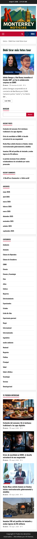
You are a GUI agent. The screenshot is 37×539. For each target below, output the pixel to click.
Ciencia (5, 269)
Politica (5, 357)
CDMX (5, 264)
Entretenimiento (8, 298)
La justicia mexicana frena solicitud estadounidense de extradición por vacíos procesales (16, 161)
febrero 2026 (7, 206)
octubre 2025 (7, 226)
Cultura (5, 289)
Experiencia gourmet (9, 318)
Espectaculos (9, 72)
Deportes (6, 294)
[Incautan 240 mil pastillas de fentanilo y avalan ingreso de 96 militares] (18, 508)
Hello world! (25, 178)
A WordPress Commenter (11, 178)
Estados (5, 308)
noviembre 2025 (8, 221)
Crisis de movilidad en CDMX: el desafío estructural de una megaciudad (17, 456)
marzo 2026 (7, 201)
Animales (6, 249)
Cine (4, 279)
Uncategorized (7, 386)
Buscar (6, 109)
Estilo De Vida (7, 313)
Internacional (7, 328)
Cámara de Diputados (9, 254)
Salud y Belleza (7, 372)
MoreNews (18, 537)
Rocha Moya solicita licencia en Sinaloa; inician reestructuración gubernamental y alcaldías (18, 489)
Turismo (5, 381)
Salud (4, 367)
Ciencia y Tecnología (9, 274)
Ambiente (6, 245)
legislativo (6, 338)
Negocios (6, 352)
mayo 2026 (6, 192)
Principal (18, 72)
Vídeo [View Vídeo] (29, 33)
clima (4, 284)
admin (6, 85)
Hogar (5, 323)
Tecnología (6, 377)
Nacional (5, 347)
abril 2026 (6, 197)
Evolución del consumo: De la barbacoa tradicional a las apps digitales (17, 424)
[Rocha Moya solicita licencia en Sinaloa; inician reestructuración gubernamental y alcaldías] (18, 473)
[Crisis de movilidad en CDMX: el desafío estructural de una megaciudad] (18, 441)
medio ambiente (8, 342)
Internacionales (8, 333)
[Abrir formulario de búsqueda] (22, 34)
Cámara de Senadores (10, 259)
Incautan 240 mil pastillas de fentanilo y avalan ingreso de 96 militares (17, 522)
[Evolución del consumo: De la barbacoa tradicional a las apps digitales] (18, 409)
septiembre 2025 (8, 231)
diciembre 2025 (8, 216)
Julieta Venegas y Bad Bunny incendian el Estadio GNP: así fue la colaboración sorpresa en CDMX (18, 64)
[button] (3, 34)
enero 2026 (6, 211)
